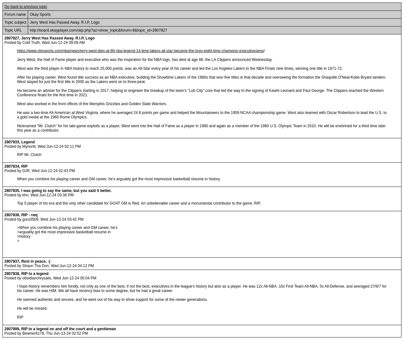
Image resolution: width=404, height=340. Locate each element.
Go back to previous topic (25, 6)
